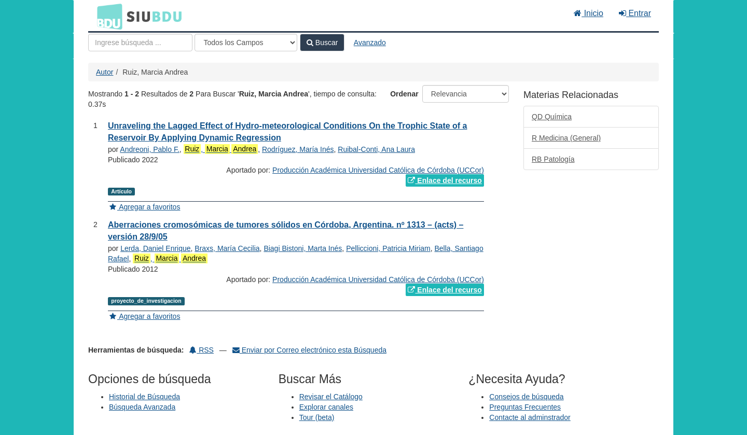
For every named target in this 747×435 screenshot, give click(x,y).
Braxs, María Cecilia (227, 248)
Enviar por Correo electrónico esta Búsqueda (309, 350)
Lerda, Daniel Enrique (155, 248)
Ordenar (404, 94)
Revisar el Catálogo (331, 396)
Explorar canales (326, 407)
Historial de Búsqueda (144, 396)
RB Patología (553, 159)
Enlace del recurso (444, 180)
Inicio (588, 13)
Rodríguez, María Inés (298, 149)
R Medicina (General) (566, 138)
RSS (201, 350)
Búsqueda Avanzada (142, 407)
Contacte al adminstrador (529, 417)
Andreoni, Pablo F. (149, 149)
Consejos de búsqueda (526, 396)
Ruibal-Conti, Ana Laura (376, 149)
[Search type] (246, 42)
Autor (104, 72)
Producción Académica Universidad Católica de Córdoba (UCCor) (378, 170)
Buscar (322, 42)
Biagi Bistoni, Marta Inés (303, 248)
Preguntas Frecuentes (525, 407)
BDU (106, 16)
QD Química (552, 117)
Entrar (635, 13)
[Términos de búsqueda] (140, 42)
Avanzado (370, 42)
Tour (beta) (317, 417)
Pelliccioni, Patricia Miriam (388, 248)
